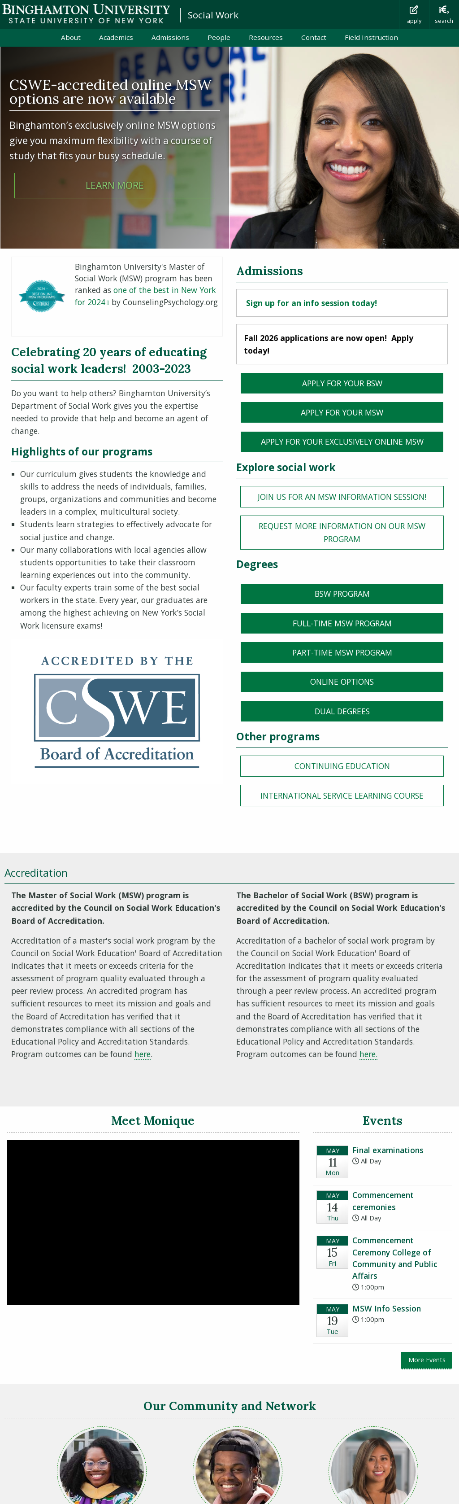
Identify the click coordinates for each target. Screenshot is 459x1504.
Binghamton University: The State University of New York (86, 14)
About (71, 37)
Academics (116, 37)
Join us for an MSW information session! (351, 496)
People (219, 37)
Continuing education (342, 766)
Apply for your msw (342, 412)
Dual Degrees (342, 711)
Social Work (213, 15)
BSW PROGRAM (342, 593)
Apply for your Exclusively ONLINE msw (342, 441)
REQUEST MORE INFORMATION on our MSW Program (342, 532)
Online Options (342, 681)
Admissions (170, 37)
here (142, 1054)
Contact (313, 37)
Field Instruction (371, 37)
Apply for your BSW (342, 383)
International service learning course (342, 795)
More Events (427, 1359)
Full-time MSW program (342, 623)
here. (368, 1054)
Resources (266, 37)
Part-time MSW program (342, 652)
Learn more (115, 185)
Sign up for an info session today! (311, 302)
